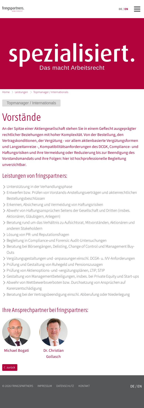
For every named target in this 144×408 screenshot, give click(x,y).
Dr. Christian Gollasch (53, 353)
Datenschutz (65, 386)
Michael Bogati (16, 350)
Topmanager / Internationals (50, 92)
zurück (9, 367)
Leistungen (21, 92)
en (126, 9)
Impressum (44, 386)
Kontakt (84, 386)
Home (6, 92)
